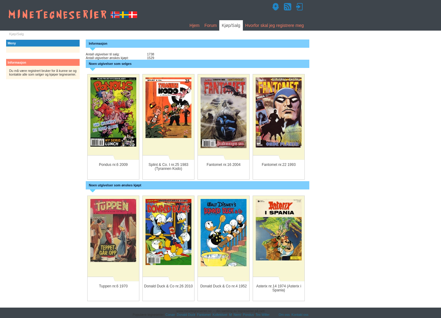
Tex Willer (263, 314)
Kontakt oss (300, 314)
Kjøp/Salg (231, 25)
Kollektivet (220, 314)
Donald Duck (186, 314)
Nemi (237, 314)
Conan (170, 314)
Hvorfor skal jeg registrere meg (274, 25)
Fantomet (204, 314)
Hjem (195, 25)
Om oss (284, 314)
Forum (210, 25)
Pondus (248, 314)
